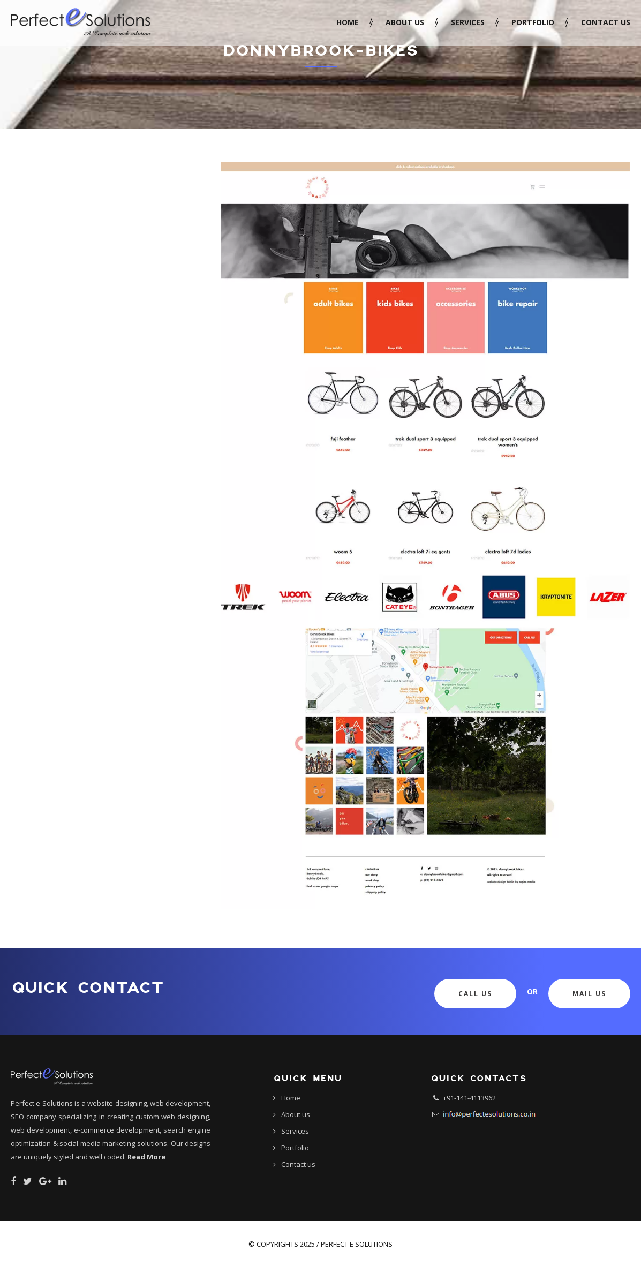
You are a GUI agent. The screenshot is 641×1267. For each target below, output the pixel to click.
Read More (146, 1157)
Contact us (605, 22)
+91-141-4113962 (469, 1098)
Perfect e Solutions (357, 1244)
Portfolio (532, 22)
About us (405, 22)
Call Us (475, 993)
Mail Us (589, 993)
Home (347, 22)
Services (468, 22)
